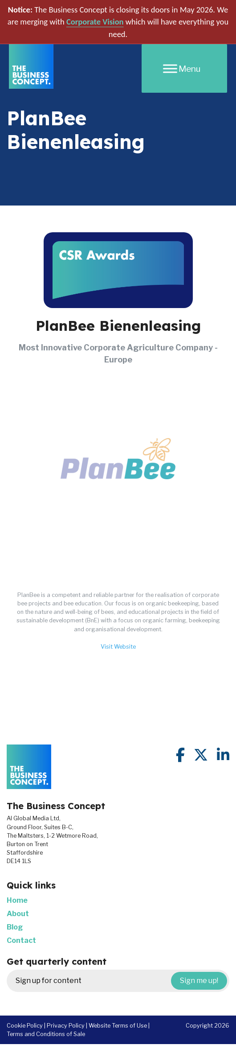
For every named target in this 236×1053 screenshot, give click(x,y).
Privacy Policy (66, 1025)
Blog (15, 927)
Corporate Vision (95, 21)
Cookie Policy (25, 1025)
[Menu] (184, 68)
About (18, 913)
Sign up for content (121, 981)
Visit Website (118, 646)
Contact (21, 940)
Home (17, 900)
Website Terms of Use (118, 1025)
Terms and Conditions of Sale (46, 1034)
